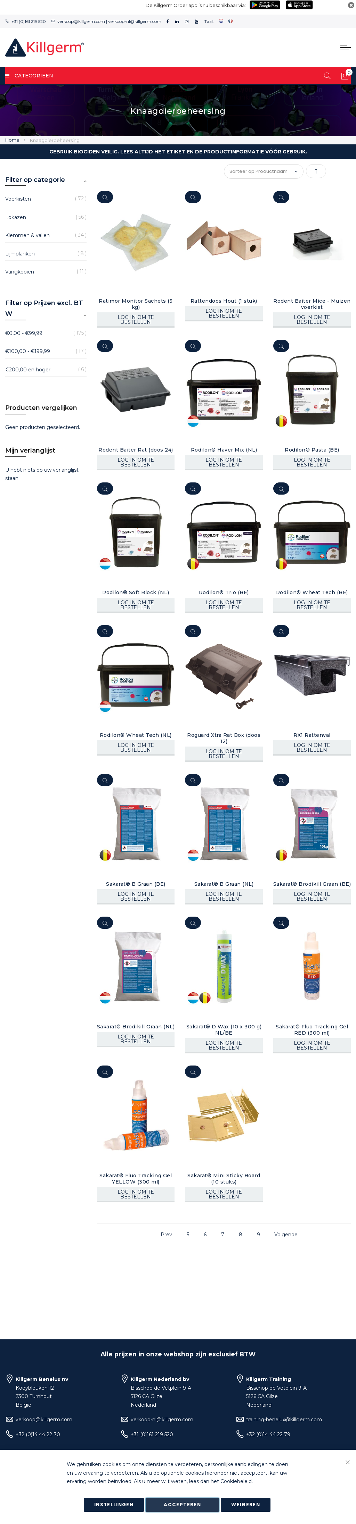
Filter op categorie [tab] (35, 180)
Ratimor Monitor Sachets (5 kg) (135, 304)
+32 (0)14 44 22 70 (38, 1434)
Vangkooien (19, 272)
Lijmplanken (20, 254)
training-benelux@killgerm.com (284, 1419)
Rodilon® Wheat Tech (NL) (136, 735)
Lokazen (15, 217)
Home (13, 140)
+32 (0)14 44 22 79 (268, 1434)
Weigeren (245, 1504)
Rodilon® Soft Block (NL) (135, 592)
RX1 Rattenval (312, 735)
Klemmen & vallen (27, 235)
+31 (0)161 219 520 (28, 21)
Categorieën (29, 76)
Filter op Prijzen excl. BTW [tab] (44, 308)
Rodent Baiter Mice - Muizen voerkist (312, 304)
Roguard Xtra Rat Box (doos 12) (223, 738)
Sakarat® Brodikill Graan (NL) (136, 1027)
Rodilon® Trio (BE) (224, 592)
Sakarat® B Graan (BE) (135, 884)
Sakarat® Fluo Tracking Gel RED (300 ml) (312, 1030)
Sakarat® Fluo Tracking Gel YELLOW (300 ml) (135, 1178)
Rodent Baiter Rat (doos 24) (135, 450)
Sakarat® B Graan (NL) (224, 884)
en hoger (27, 370)
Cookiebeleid (236, 1482)
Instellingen (114, 1504)
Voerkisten (18, 199)
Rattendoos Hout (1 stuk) (224, 301)
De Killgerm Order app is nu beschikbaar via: (196, 5)
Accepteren (182, 1504)
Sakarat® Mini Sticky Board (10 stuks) (223, 1178)
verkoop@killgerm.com (81, 21)
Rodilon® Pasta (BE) (312, 450)
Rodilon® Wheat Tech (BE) (312, 592)
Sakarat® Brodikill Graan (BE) (312, 884)
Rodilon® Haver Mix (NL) (224, 450)
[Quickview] (105, 197)
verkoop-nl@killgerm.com (134, 21)
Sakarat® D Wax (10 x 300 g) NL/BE (224, 1030)
